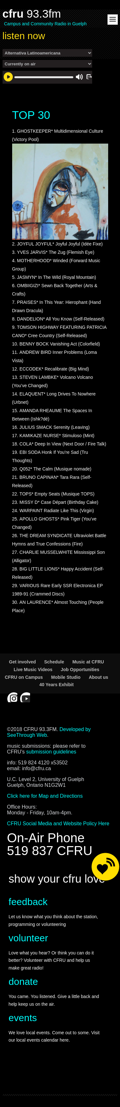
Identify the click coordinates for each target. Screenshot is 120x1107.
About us (98, 677)
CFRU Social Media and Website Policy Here (58, 823)
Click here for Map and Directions (45, 796)
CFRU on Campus (24, 677)
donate (23, 981)
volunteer (28, 938)
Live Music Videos (33, 669)
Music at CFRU (88, 661)
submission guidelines (51, 751)
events (23, 1017)
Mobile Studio (66, 677)
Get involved (22, 661)
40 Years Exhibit (56, 684)
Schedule (54, 661)
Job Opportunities (80, 669)
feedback (28, 901)
